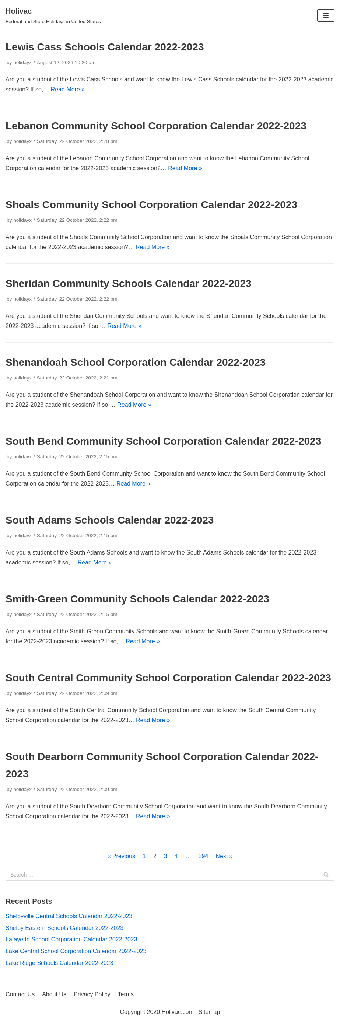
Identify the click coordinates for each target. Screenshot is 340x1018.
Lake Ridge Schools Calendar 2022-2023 (59, 963)
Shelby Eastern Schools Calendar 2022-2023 (64, 928)
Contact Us (20, 994)
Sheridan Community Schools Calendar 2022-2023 (129, 283)
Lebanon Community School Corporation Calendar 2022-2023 (156, 126)
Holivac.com (178, 1012)
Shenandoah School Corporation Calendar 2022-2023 (136, 362)
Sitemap (209, 1012)
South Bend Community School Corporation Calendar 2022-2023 (163, 441)
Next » (223, 856)
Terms (126, 994)
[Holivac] (53, 15)
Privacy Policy (92, 994)
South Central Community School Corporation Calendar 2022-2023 (168, 677)
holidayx (22, 62)
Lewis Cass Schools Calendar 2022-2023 (105, 47)
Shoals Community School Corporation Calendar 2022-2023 (151, 204)
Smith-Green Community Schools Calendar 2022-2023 (137, 599)
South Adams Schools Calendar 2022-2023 (110, 520)
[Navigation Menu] (325, 15)
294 (203, 856)
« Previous (121, 856)
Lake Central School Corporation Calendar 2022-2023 (76, 951)
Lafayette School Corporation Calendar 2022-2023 (71, 939)
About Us (54, 994)
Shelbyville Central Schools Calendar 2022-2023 (69, 916)
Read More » (68, 89)
